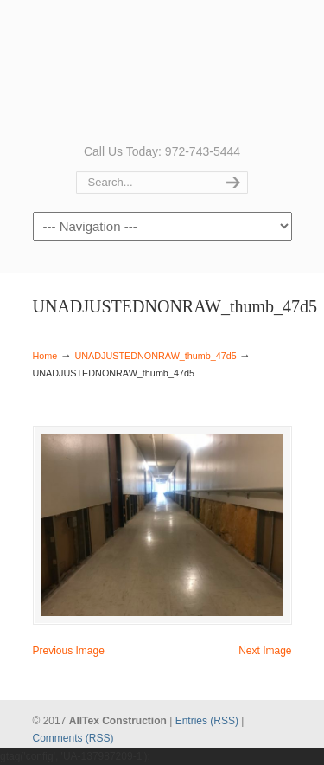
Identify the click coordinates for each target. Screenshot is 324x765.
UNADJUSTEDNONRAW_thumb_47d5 (155, 355)
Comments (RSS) (73, 738)
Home (45, 355)
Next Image (264, 651)
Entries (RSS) (206, 721)
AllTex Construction (162, 70)
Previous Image (69, 651)
